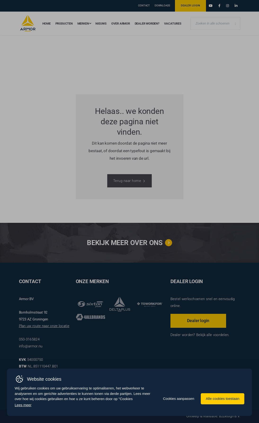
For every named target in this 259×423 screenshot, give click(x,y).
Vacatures (172, 23)
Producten (64, 23)
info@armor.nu (31, 346)
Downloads (162, 5)
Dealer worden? (147, 23)
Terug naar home (127, 181)
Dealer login (198, 320)
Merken (83, 23)
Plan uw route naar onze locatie (44, 326)
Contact (144, 5)
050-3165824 (29, 339)
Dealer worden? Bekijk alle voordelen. (200, 335)
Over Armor (120, 23)
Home (46, 23)
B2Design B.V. (229, 416)
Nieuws (101, 23)
